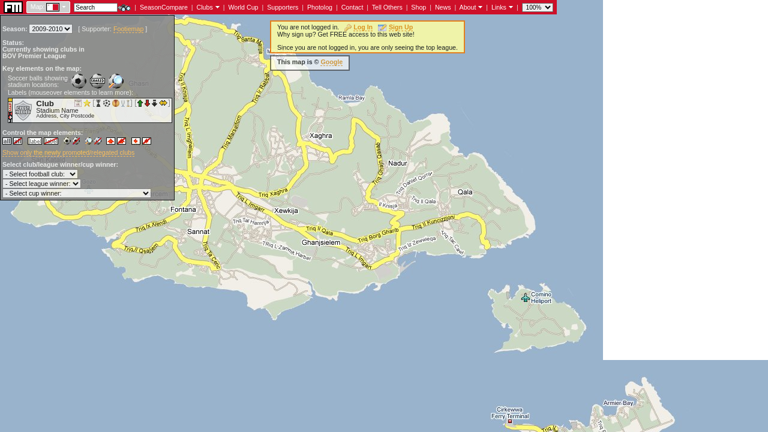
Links (498, 7)
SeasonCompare (164, 7)
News (443, 7)
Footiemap (128, 28)
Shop (418, 7)
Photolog (319, 7)
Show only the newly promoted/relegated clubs (68, 152)
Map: (38, 6)
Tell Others (387, 7)
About (468, 7)
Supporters (282, 7)
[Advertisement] (685, 180)
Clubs (205, 7)
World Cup (243, 7)
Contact (352, 7)
